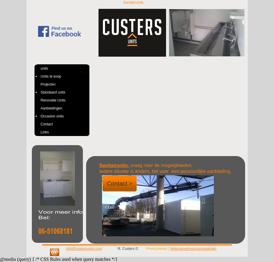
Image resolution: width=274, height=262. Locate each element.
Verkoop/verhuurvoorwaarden (193, 249)
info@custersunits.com (84, 249)
